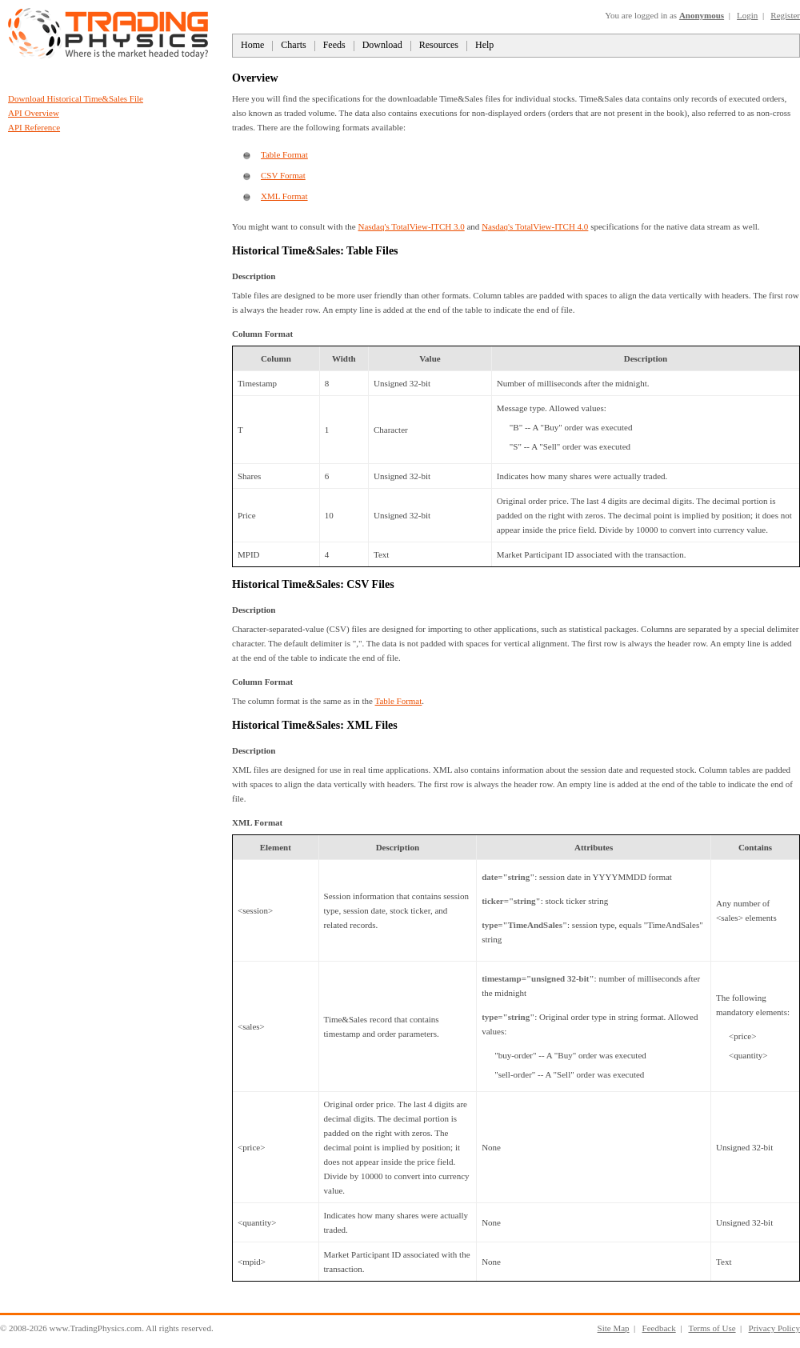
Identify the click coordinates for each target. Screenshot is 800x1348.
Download (382, 44)
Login (747, 15)
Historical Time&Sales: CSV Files (313, 584)
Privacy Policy (774, 1328)
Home (252, 44)
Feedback (659, 1328)
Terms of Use (711, 1328)
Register (785, 15)
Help (484, 44)
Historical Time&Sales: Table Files (315, 251)
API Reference (34, 127)
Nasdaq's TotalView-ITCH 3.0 (411, 226)
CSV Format (283, 175)
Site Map (614, 1328)
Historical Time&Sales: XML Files (315, 725)
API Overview (33, 113)
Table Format (284, 154)
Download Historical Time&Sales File (75, 98)
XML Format (284, 196)
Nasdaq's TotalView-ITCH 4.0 (535, 226)
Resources (438, 44)
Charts (293, 44)
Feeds (334, 44)
